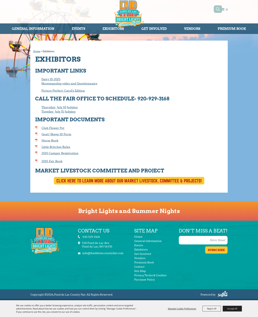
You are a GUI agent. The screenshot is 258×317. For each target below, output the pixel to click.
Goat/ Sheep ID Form (56, 134)
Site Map (140, 271)
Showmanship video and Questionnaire (69, 83)
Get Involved (154, 29)
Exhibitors (113, 29)
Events (78, 29)
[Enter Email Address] (203, 240)
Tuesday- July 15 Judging (58, 111)
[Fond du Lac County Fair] (129, 14)
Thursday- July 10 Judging (59, 107)
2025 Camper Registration (60, 153)
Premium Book (232, 29)
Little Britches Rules (56, 147)
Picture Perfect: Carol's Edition (63, 90)
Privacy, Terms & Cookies (150, 275)
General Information (33, 29)
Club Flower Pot (53, 128)
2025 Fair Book (52, 161)
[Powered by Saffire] (223, 294)
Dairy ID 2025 (50, 79)
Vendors (192, 29)
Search (217, 9)
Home (36, 51)
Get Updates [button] (216, 250)
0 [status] (227, 9)
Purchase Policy (144, 279)
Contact (139, 266)
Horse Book (50, 140)
